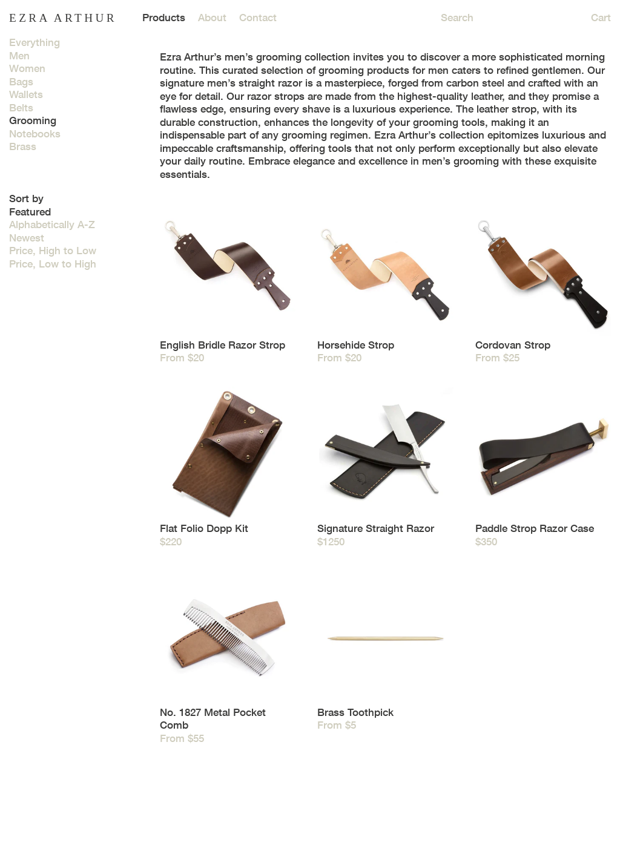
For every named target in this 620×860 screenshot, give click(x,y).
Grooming (32, 120)
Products (163, 17)
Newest (26, 238)
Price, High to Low (52, 251)
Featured (30, 212)
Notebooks (35, 134)
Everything (34, 42)
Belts (21, 108)
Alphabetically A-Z (52, 224)
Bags (21, 82)
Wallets (26, 94)
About (212, 17)
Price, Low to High (52, 264)
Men (19, 56)
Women (27, 68)
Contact (258, 17)
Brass (22, 146)
